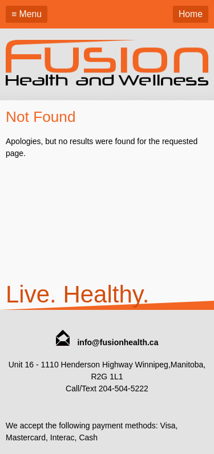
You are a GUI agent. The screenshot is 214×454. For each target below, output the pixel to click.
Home (191, 14)
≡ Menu (26, 14)
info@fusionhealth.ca (107, 342)
